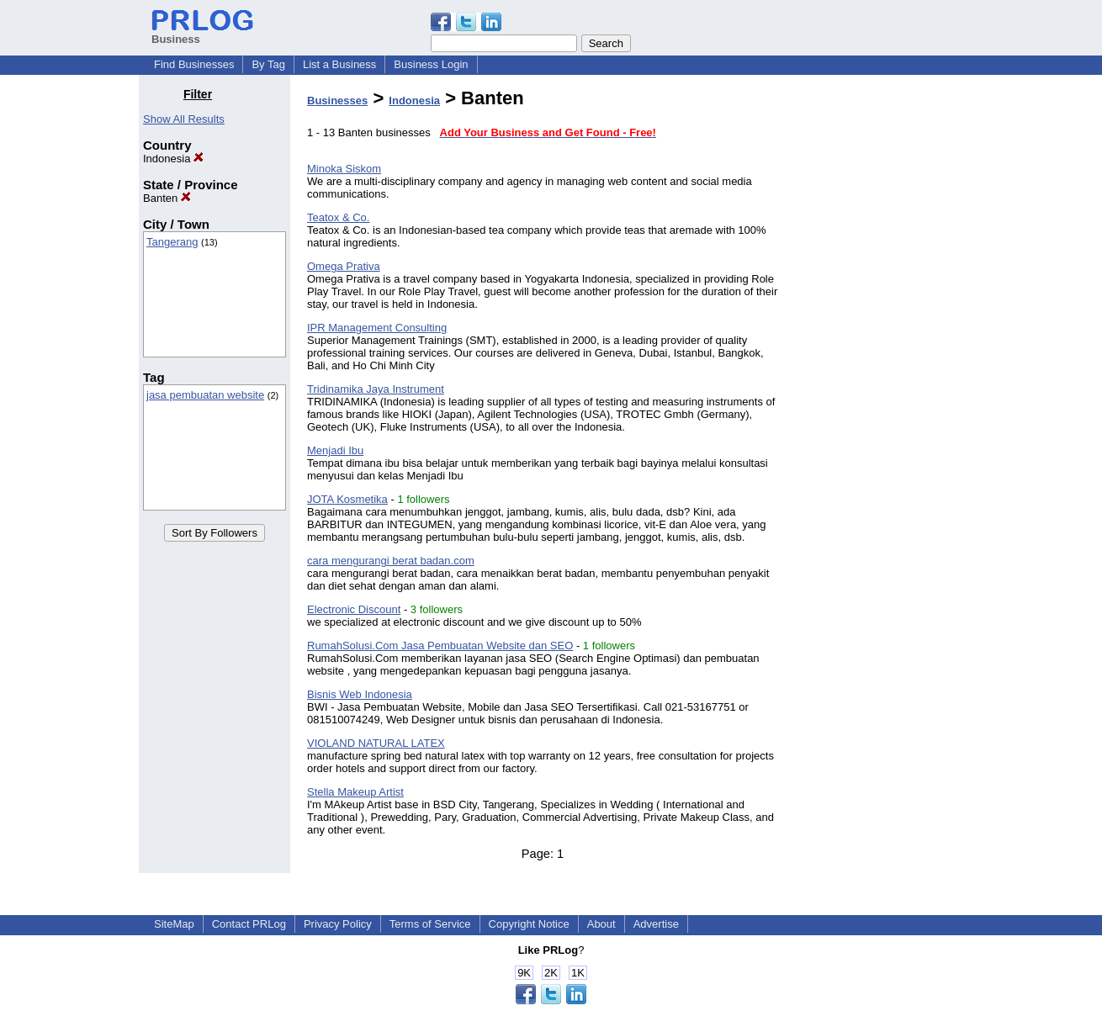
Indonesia (173, 158)
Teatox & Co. (338, 217)
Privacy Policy (338, 924)
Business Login (431, 64)
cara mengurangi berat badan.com (390, 560)
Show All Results (184, 119)
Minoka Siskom (344, 168)
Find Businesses (194, 64)
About (601, 924)
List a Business (339, 64)
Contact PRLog (249, 924)
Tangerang (172, 242)
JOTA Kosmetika (347, 499)
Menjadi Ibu (335, 450)
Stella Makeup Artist (355, 792)
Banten (167, 198)
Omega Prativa (343, 266)
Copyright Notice (529, 924)
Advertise (656, 924)
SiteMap (174, 924)
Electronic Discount (353, 609)
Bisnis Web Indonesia (359, 694)
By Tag (268, 64)
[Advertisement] (877, 339)
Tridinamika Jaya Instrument (375, 389)
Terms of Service (430, 924)
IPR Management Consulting (377, 327)
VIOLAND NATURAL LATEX (376, 743)
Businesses (337, 100)
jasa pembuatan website (205, 395)
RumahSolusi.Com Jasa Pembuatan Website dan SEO (440, 645)
